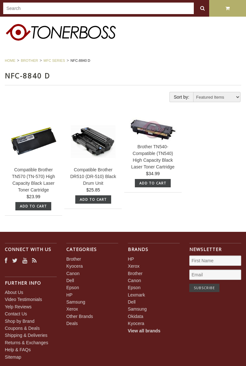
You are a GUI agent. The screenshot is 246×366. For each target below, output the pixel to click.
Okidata (135, 316)
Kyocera (74, 266)
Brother (29, 60)
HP (69, 294)
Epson (72, 287)
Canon (72, 273)
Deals (72, 323)
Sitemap (13, 357)
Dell (70, 280)
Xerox (72, 309)
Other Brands (79, 316)
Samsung (75, 302)
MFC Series (54, 60)
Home (10, 60)
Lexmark (136, 294)
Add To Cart (33, 206)
